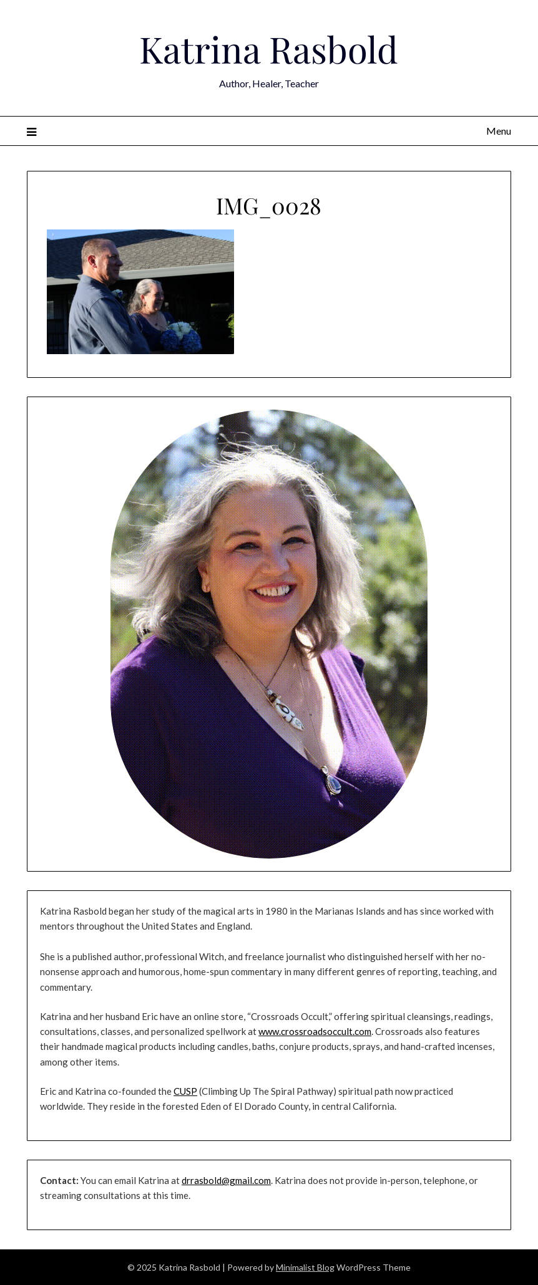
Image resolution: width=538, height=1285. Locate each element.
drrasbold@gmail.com (226, 1180)
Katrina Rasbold (268, 48)
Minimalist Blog (305, 1267)
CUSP (185, 1091)
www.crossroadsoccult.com (314, 1031)
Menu (498, 131)
